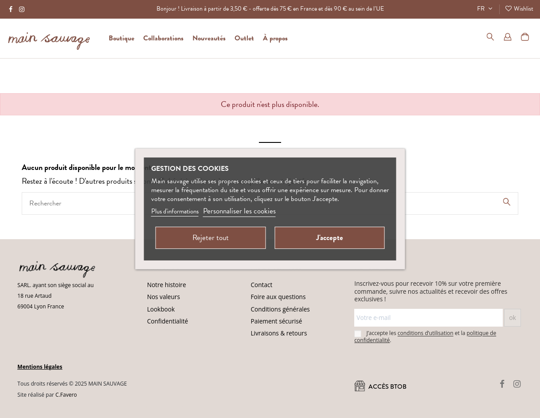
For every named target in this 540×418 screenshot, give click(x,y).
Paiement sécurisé (276, 321)
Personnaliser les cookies (239, 211)
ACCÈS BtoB (380, 386)
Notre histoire (166, 284)
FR (485, 8)
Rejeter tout (210, 237)
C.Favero (66, 394)
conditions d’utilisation (426, 333)
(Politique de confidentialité (139, 406)
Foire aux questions (278, 296)
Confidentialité (167, 321)
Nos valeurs (163, 296)
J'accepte (329, 237)
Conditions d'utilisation (197, 406)
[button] (275, 38)
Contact (262, 284)
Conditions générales (280, 309)
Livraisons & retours (279, 333)
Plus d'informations (175, 211)
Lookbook (161, 309)
